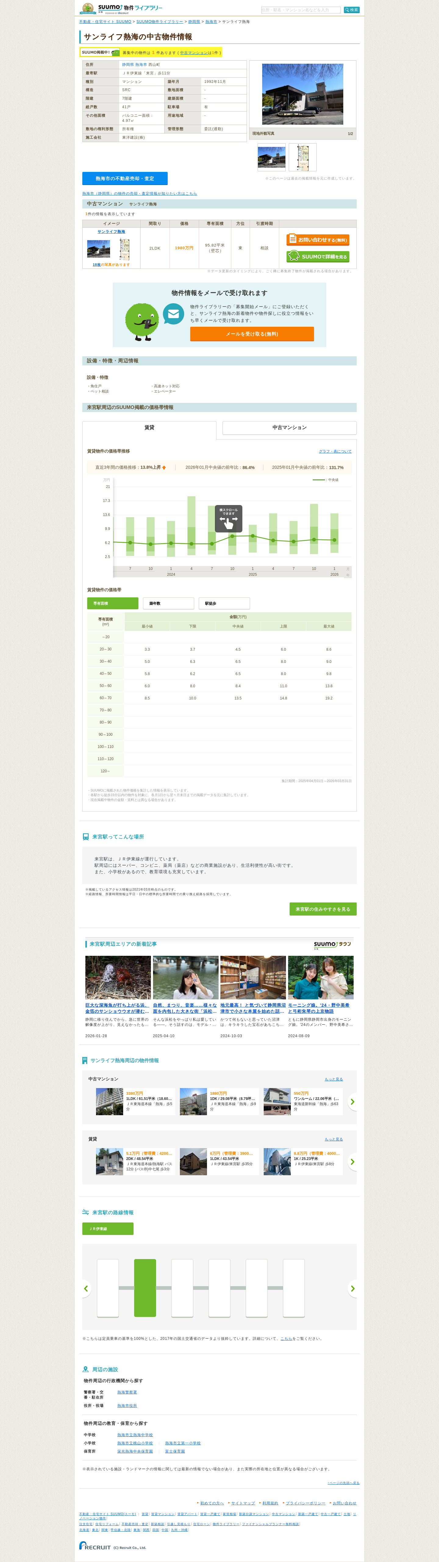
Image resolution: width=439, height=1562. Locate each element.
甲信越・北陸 (121, 1530)
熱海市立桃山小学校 (135, 1443)
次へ (352, 1288)
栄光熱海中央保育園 (135, 1451)
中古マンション (194, 53)
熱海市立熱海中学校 (135, 1435)
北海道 (84, 1530)
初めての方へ (212, 1503)
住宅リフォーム (107, 1524)
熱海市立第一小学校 (183, 1443)
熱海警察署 (127, 1392)
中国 (165, 1530)
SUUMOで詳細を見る (318, 256)
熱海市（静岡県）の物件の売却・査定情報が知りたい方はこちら (139, 193)
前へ (86, 1288)
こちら (286, 1338)
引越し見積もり (179, 1524)
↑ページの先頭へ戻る (344, 1483)
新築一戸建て (308, 1514)
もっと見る (334, 1079)
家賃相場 (229, 1514)
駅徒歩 (210, 603)
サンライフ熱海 (111, 231)
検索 (354, 10)
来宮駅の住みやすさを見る (323, 909)
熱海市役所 (127, 1406)
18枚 (97, 264)
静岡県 (194, 22)
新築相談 (157, 1524)
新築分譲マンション (254, 1514)
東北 (95, 1530)
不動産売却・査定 (135, 1524)
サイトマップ (243, 1503)
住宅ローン (201, 1524)
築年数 (154, 603)
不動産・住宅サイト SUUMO (105, 22)
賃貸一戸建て (210, 1514)
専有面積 (100, 603)
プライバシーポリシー (306, 1503)
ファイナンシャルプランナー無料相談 (270, 1524)
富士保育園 (175, 1451)
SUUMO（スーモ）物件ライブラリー (120, 8)
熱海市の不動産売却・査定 (125, 178)
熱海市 (211, 22)
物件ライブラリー (226, 1524)
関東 (105, 1530)
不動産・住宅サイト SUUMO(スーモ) (107, 1514)
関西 (146, 1530)
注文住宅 (86, 1524)
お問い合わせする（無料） (318, 240)
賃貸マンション (163, 1514)
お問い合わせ (345, 1503)
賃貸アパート (187, 1514)
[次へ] (352, 1102)
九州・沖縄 (179, 1530)
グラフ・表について (335, 451)
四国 (155, 1530)
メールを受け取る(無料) (252, 333)
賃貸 (145, 1514)
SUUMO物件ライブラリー (160, 22)
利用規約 (270, 1503)
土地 (347, 1514)
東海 (137, 1530)
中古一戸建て (331, 1514)
